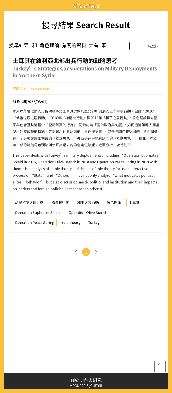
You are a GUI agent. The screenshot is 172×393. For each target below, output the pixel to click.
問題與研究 (86, 6)
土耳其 (134, 203)
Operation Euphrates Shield (38, 213)
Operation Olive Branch (88, 213)
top (160, 367)
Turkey (93, 223)
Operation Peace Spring (34, 223)
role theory (71, 223)
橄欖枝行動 (60, 203)
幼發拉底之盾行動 (29, 203)
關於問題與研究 (86, 382)
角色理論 (114, 203)
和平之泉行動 (88, 203)
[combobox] (146, 46)
